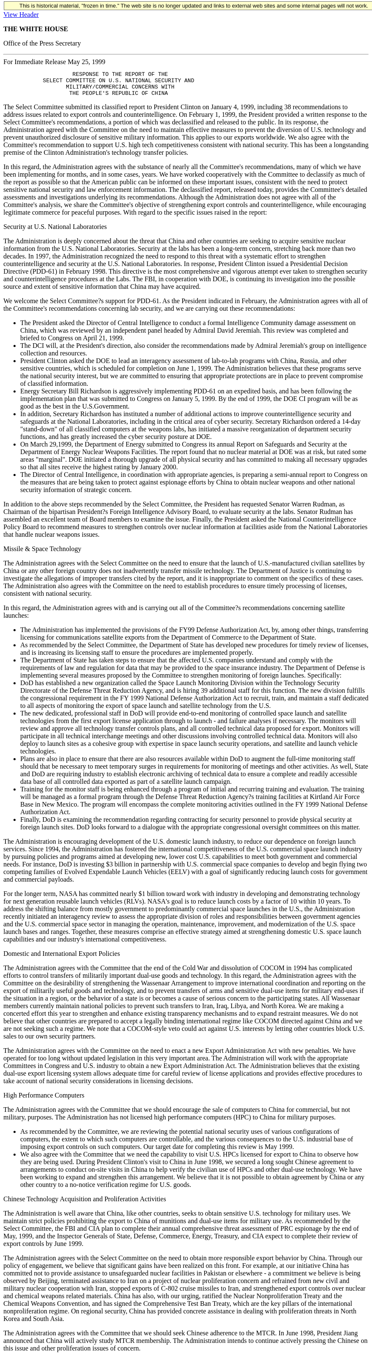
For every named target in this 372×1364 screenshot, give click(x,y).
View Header (21, 14)
